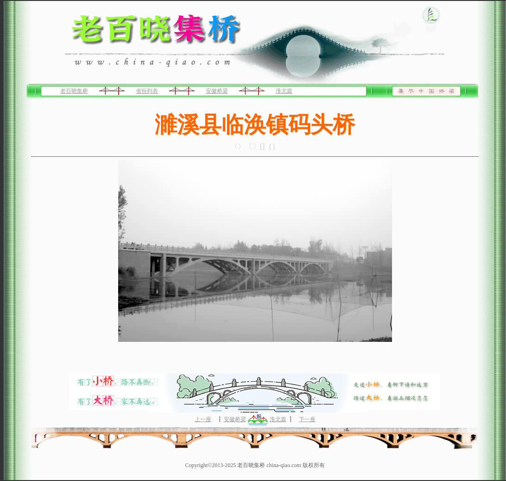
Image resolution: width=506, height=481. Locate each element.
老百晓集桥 (74, 91)
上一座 (203, 419)
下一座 (307, 419)
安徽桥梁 (217, 91)
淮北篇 (284, 91)
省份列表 (147, 91)
